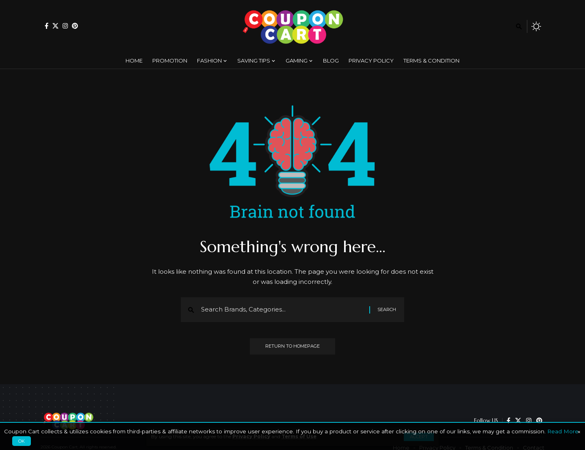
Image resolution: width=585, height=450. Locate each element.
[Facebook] (46, 26)
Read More (562, 431)
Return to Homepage (292, 347)
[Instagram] (65, 26)
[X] (55, 26)
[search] (519, 26)
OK (21, 441)
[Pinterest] (75, 26)
